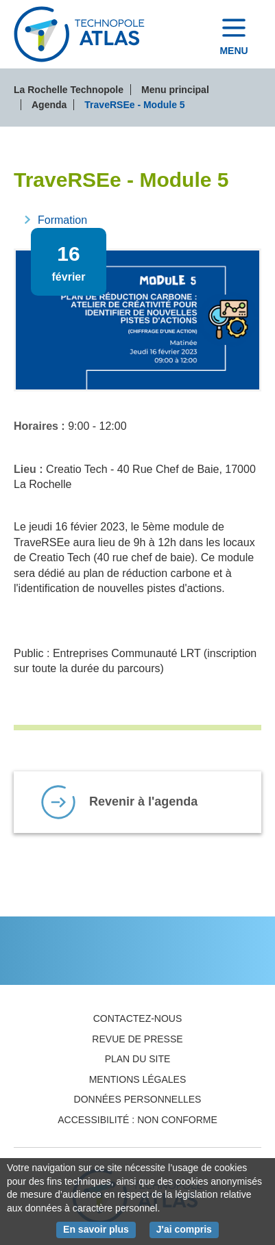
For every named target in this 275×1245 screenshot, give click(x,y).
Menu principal (175, 89)
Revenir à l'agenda (143, 801)
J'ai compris (187, 1228)
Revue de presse (137, 1039)
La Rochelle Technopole (68, 89)
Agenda (49, 104)
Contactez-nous (137, 1018)
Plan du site (138, 1058)
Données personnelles (138, 1099)
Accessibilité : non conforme (137, 1119)
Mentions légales (138, 1079)
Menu (233, 50)
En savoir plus (99, 1228)
